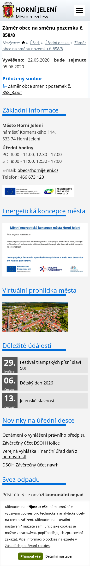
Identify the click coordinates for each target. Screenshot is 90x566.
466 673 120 (32, 177)
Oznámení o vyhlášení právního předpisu (43, 435)
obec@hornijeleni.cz (38, 170)
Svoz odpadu (21, 479)
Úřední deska (57, 42)
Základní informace (30, 110)
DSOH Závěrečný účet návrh (30, 465)
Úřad (35, 42)
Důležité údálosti (26, 345)
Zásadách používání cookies (27, 545)
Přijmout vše (30, 556)
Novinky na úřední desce (38, 420)
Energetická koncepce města (43, 211)
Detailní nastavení (59, 556)
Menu (79, 10)
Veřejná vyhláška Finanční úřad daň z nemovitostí (39, 453)
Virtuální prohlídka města (39, 290)
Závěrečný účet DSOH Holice (31, 443)
